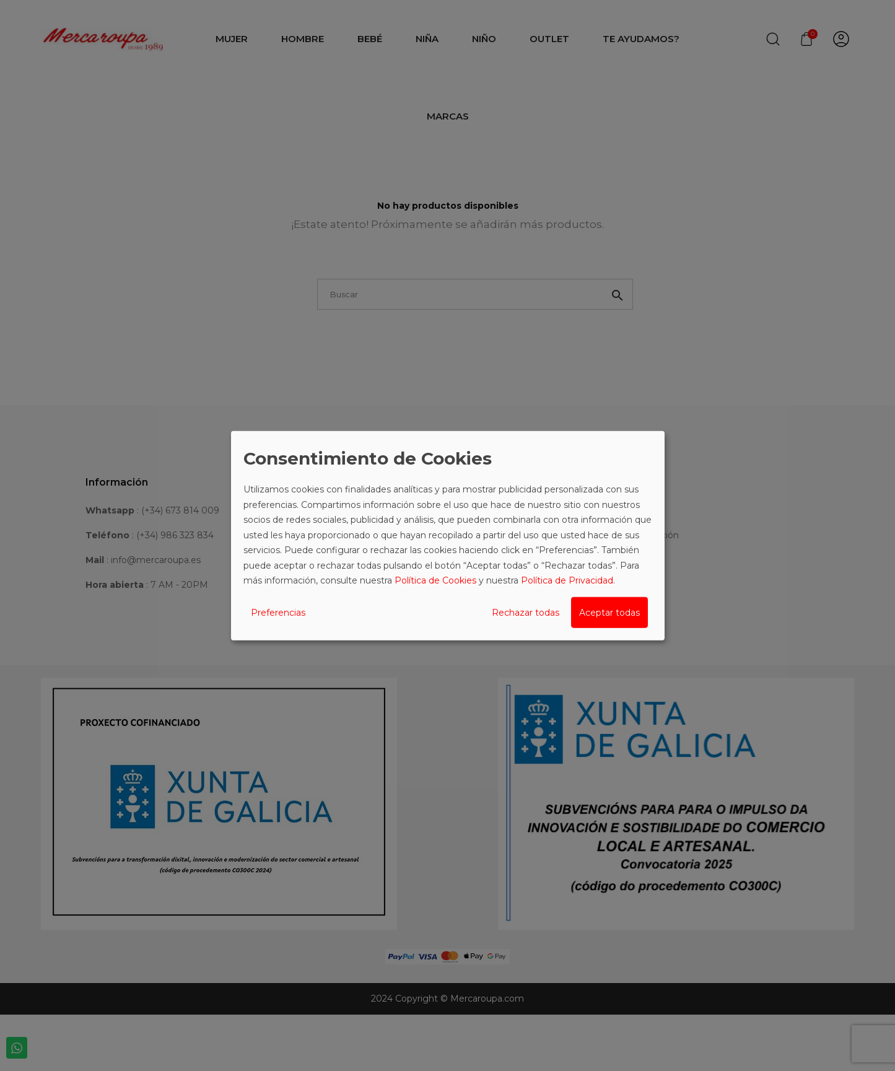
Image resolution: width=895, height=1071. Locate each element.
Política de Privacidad (567, 580)
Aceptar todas (609, 612)
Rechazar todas (525, 612)
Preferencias (278, 612)
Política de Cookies (435, 580)
